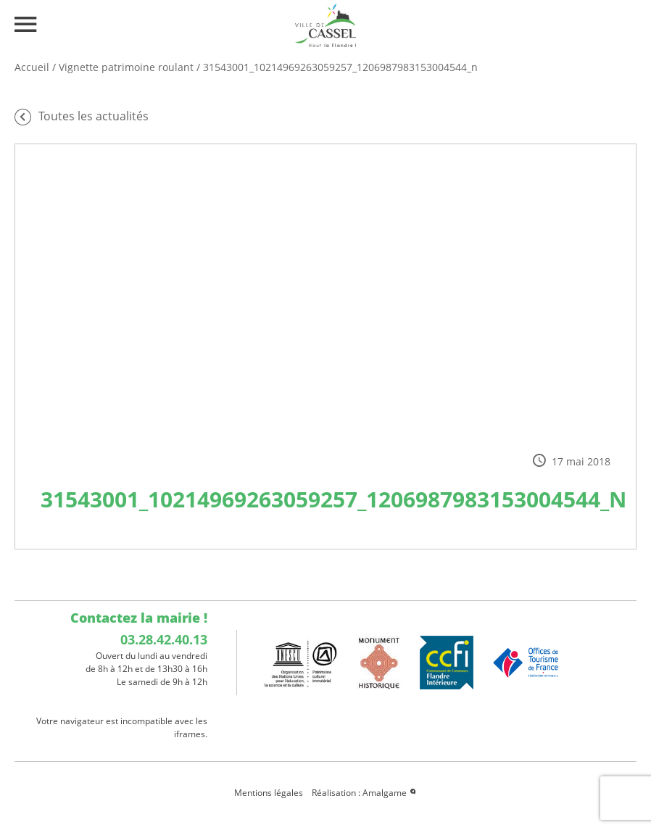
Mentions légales (268, 793)
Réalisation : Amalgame (365, 793)
